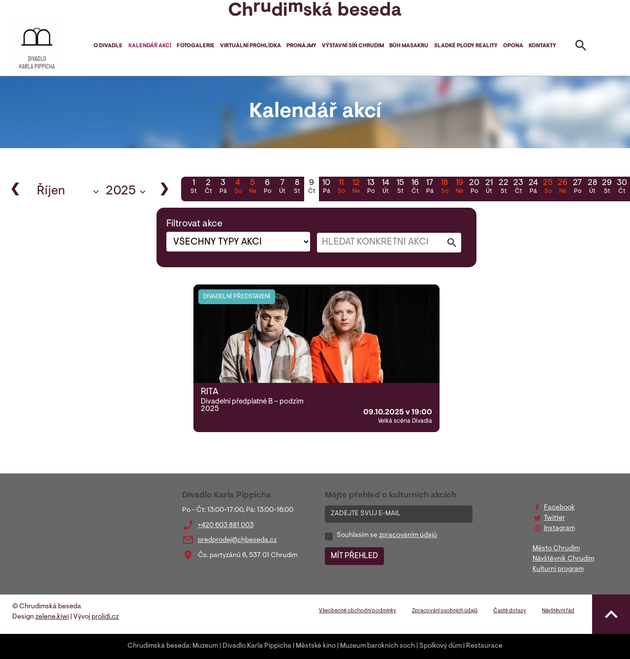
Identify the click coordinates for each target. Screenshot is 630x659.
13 (370, 187)
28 (592, 187)
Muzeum (205, 646)
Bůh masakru (408, 46)
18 (444, 187)
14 (385, 187)
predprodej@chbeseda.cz (237, 540)
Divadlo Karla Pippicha (256, 646)
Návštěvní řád (558, 611)
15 (400, 187)
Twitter (554, 518)
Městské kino (316, 646)
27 (577, 187)
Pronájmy (301, 46)
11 (341, 187)
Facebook (559, 507)
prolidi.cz (105, 617)
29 (606, 187)
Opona (513, 46)
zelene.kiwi (52, 617)
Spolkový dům (440, 646)
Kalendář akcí (149, 46)
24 (533, 187)
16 (415, 187)
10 (326, 187)
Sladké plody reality (466, 46)
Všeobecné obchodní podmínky (357, 611)
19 (459, 187)
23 (518, 187)
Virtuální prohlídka (250, 46)
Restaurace (484, 646)
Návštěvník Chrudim (563, 559)
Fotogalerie (196, 46)
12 (355, 187)
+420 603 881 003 (225, 525)
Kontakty (542, 46)
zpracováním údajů (408, 535)
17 (429, 187)
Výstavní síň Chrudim (353, 46)
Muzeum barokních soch (377, 646)
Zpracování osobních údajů (444, 611)
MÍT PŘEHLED (354, 556)
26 (562, 187)
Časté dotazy (509, 611)
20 (474, 187)
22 (503, 187)
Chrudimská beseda (158, 646)
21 (488, 187)
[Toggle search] (580, 47)
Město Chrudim (556, 548)
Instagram (559, 528)
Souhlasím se (387, 535)
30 (621, 187)
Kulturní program (558, 569)
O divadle (108, 46)
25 (547, 187)
